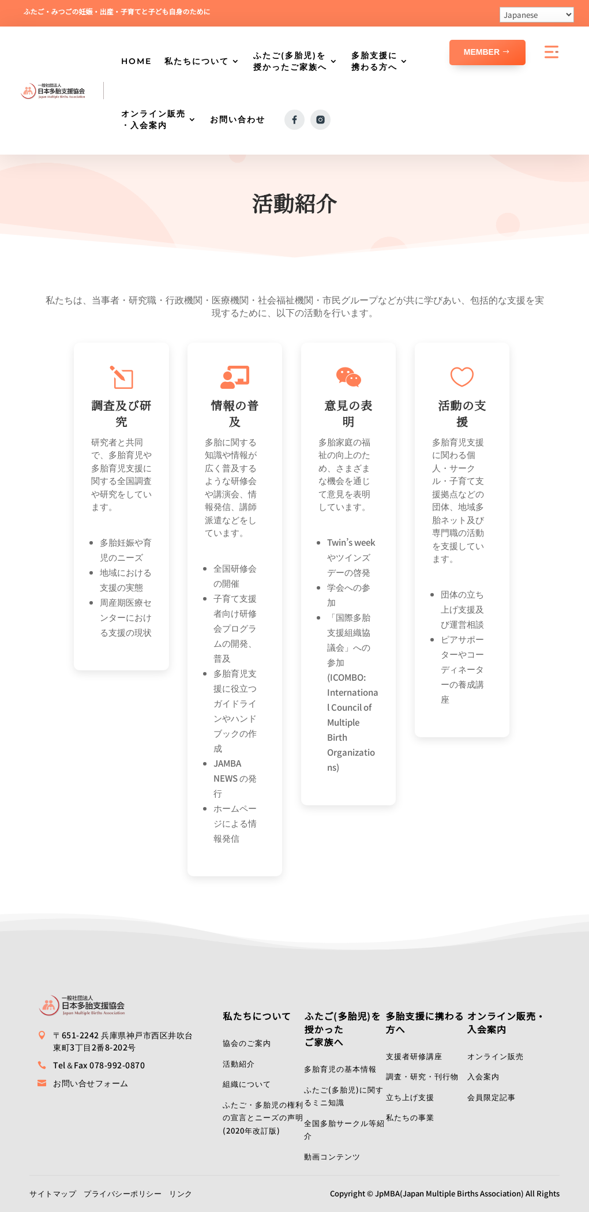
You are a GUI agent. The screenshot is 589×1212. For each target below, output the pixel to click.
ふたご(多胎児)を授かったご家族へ (290, 61)
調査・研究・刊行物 (422, 1076)
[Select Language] (537, 14)
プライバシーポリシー (123, 1193)
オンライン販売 (495, 1055)
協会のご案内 (247, 1042)
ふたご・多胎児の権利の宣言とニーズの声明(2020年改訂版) (263, 1117)
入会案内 (483, 1076)
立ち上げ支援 (410, 1096)
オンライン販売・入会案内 (153, 119)
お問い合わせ (237, 119)
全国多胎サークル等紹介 (344, 1129)
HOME (136, 61)
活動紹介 (239, 1063)
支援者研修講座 (414, 1055)
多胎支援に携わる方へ (374, 61)
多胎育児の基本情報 (340, 1068)
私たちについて (196, 61)
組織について (247, 1083)
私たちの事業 (410, 1117)
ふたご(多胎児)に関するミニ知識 (344, 1096)
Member (482, 52)
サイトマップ (52, 1193)
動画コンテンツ (332, 1156)
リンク (181, 1193)
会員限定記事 (491, 1096)
